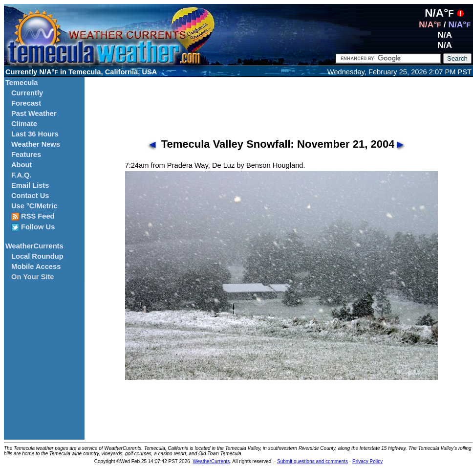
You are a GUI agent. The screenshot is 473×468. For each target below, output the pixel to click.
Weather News (35, 144)
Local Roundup (37, 256)
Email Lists (30, 185)
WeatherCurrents (34, 246)
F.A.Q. (21, 175)
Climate (24, 124)
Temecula (21, 83)
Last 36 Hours (35, 134)
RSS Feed (33, 216)
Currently (27, 93)
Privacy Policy (367, 461)
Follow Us (33, 227)
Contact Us (30, 196)
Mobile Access (36, 266)
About (21, 165)
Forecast (26, 103)
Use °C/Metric (34, 206)
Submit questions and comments (312, 461)
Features (26, 154)
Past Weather (34, 113)
